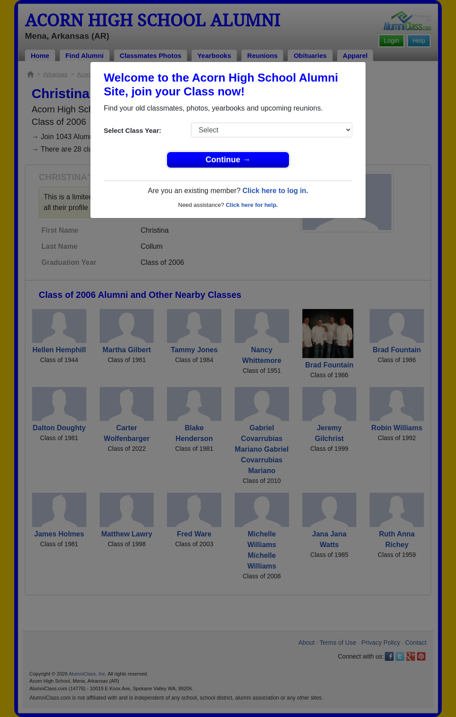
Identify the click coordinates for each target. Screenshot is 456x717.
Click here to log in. (275, 190)
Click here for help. (252, 205)
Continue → (228, 159)
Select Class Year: (132, 130)
